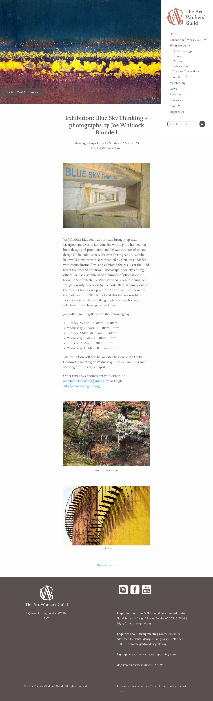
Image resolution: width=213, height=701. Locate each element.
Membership (178, 83)
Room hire (177, 77)
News (173, 88)
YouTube (151, 686)
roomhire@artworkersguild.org (147, 644)
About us (176, 94)
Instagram (123, 686)
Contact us (176, 100)
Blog (173, 106)
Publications (180, 66)
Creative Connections (186, 71)
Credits (122, 691)
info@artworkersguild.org (81, 386)
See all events (106, 565)
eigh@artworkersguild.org (134, 623)
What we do (178, 45)
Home (174, 34)
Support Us (177, 112)
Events (177, 56)
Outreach (178, 61)
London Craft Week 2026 (186, 40)
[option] (80, 52)
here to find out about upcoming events (147, 654)
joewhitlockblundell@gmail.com (86, 381)
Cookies (183, 686)
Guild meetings (182, 51)
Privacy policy (167, 686)
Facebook (137, 686)
